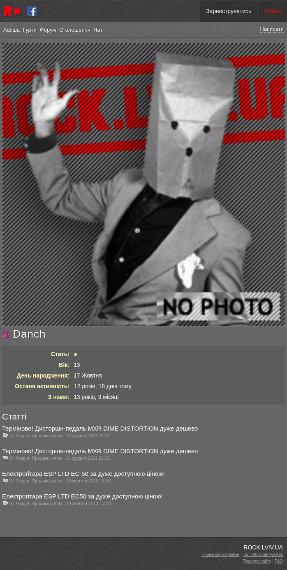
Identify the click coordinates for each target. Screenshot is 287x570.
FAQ (279, 561)
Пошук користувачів (220, 554)
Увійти (272, 11)
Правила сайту (257, 561)
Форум (48, 30)
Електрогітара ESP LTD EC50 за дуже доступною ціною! (82, 496)
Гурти (30, 30)
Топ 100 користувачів (263, 554)
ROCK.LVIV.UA (263, 547)
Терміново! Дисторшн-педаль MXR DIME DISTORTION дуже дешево (100, 428)
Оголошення (74, 30)
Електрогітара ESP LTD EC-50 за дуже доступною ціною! (83, 473)
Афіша (11, 30)
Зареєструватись (228, 11)
